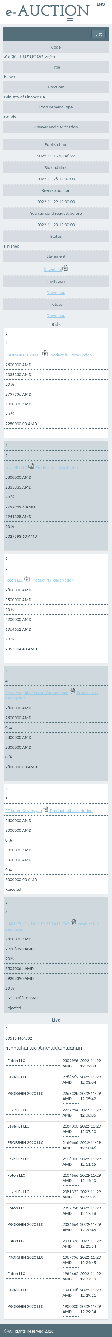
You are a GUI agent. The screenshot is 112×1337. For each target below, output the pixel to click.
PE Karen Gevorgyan (23, 810)
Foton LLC (14, 580)
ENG (101, 4)
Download (56, 269)
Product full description (71, 354)
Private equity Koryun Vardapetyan (36, 692)
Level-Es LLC (16, 467)
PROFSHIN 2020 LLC (23, 354)
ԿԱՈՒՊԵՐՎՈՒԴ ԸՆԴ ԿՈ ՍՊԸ (37, 923)
